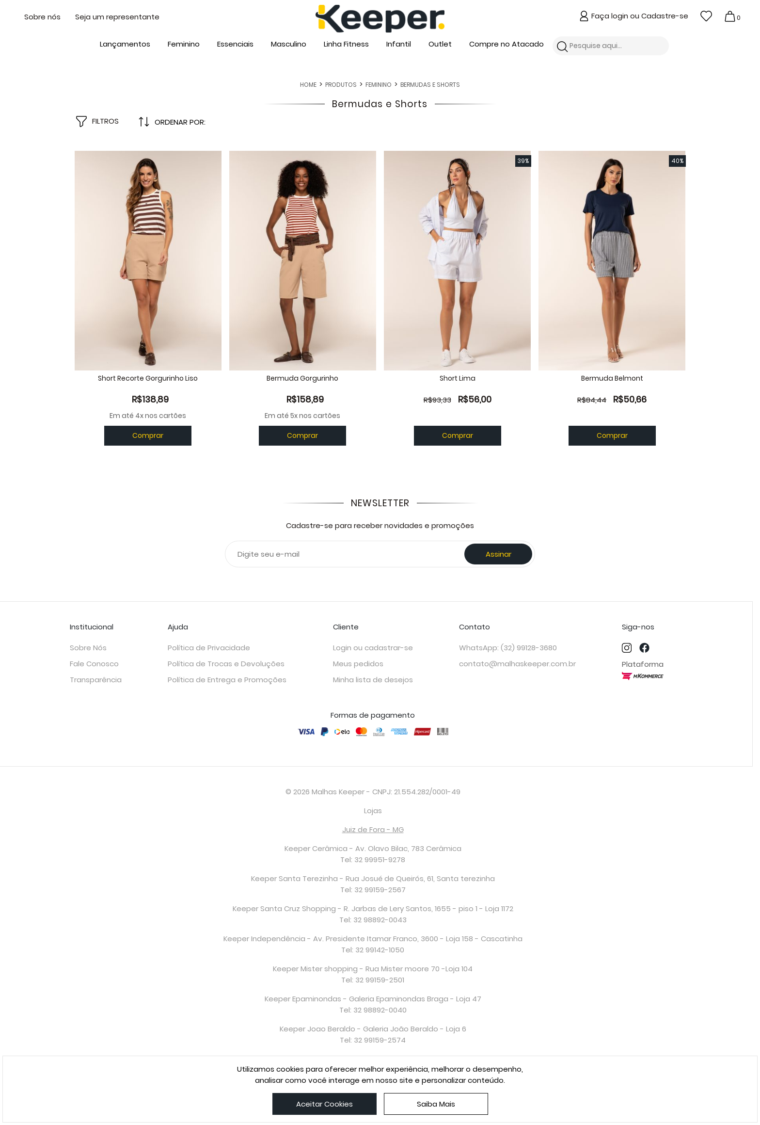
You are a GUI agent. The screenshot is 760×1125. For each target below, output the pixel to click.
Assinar (498, 569)
